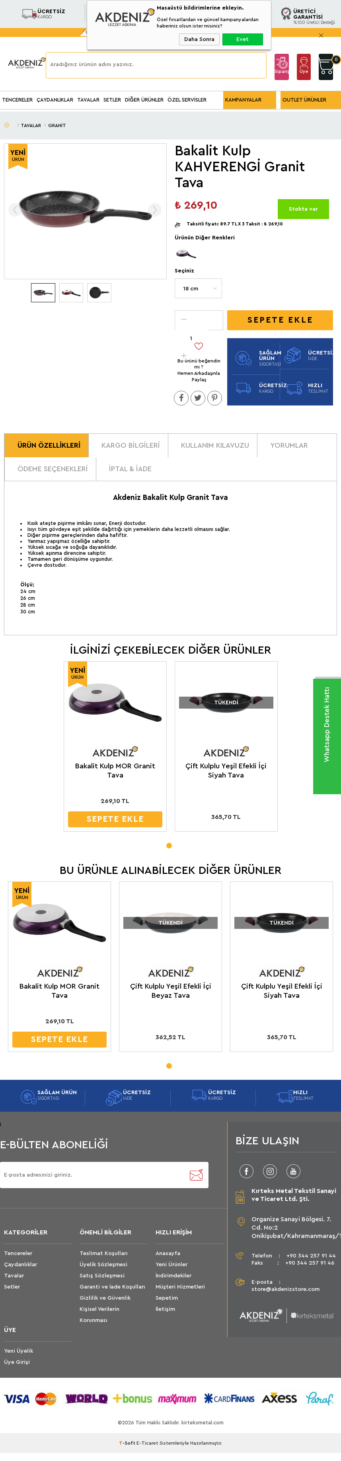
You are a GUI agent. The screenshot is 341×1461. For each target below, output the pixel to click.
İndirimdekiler (173, 1273)
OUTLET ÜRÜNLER (304, 99)
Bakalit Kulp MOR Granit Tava (114, 769)
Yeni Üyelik (18, 1348)
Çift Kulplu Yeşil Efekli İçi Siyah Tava (224, 769)
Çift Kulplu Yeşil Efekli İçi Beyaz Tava (168, 988)
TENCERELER (17, 99)
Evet (242, 39)
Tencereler (18, 1251)
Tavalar (14, 1273)
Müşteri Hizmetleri (180, 1284)
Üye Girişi (304, 74)
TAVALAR (88, 99)
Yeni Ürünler (171, 1262)
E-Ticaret (147, 1441)
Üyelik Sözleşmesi (103, 1262)
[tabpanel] (115, 747)
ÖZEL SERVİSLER (187, 99)
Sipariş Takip (282, 74)
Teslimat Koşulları (104, 1251)
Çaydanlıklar (20, 1262)
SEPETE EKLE (114, 818)
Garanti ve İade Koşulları (112, 1284)
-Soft (127, 1441)
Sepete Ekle (280, 320)
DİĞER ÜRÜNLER (144, 99)
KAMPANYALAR (243, 99)
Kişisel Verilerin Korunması (99, 1312)
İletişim (165, 1307)
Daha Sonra (199, 39)
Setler (12, 1284)
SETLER (112, 99)
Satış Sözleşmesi (102, 1273)
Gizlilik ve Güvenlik (105, 1295)
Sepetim (167, 1295)
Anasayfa (168, 1251)
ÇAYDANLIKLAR (55, 99)
